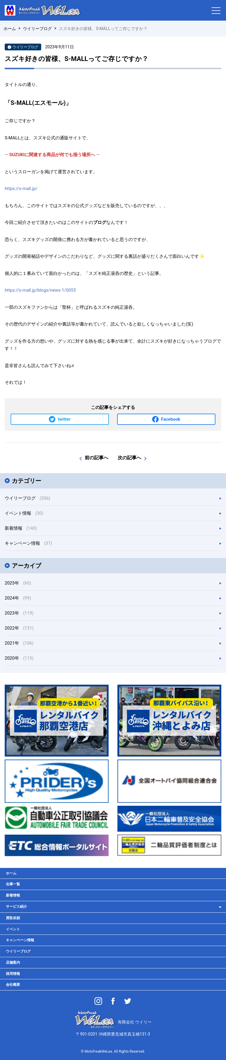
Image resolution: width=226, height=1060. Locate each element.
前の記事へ (96, 457)
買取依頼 (13, 918)
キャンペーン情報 (28, 543)
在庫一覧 (13, 884)
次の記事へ (129, 457)
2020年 (19, 658)
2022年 (19, 628)
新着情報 (21, 528)
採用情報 (13, 974)
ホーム (11, 873)
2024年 (18, 598)
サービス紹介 (16, 906)
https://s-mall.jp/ (21, 188)
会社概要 (13, 985)
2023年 (19, 613)
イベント (13, 929)
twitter (64, 419)
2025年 (18, 583)
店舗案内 (13, 962)
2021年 (19, 643)
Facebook (170, 419)
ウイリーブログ (27, 498)
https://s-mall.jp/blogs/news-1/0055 (40, 290)
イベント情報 (24, 513)
